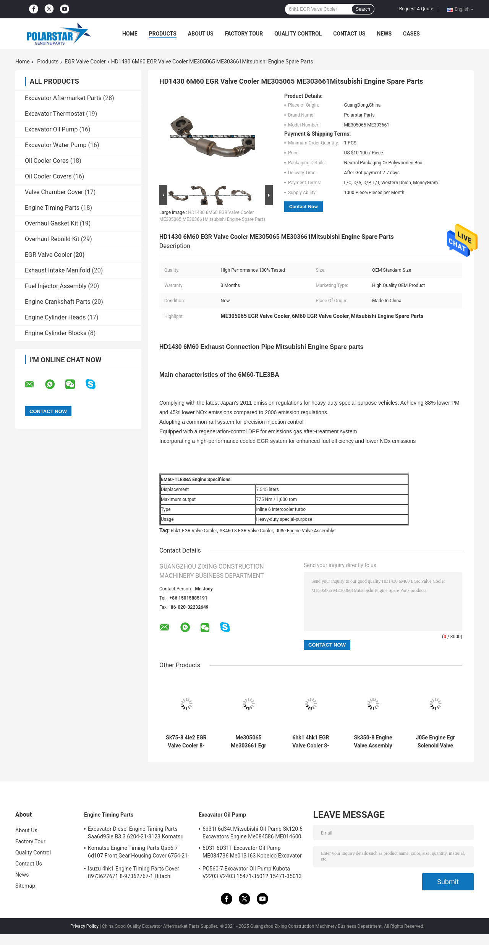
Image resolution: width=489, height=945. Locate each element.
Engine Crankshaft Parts (58, 301)
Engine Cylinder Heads (55, 317)
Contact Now (303, 206)
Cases (411, 34)
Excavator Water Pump (55, 145)
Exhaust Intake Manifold (57, 270)
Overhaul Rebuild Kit (52, 239)
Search (363, 9)
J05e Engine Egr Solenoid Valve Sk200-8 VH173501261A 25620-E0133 (435, 741)
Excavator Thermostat (54, 113)
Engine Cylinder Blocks (55, 333)
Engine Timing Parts (52, 207)
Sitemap (25, 886)
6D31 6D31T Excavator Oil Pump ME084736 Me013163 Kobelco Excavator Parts (252, 853)
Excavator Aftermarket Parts (63, 98)
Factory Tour (244, 34)
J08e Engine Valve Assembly (304, 530)
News (384, 34)
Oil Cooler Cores (47, 160)
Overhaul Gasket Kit (51, 223)
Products (162, 34)
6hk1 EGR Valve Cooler (194, 530)
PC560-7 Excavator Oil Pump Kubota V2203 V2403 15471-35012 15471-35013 (252, 872)
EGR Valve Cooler (85, 61)
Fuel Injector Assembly (55, 286)
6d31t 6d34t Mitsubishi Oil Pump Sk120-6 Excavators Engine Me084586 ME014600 (252, 833)
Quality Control (298, 34)
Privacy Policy (84, 926)
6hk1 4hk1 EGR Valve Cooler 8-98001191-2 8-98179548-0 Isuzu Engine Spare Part (311, 741)
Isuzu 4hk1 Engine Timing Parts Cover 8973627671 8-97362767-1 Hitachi (133, 872)
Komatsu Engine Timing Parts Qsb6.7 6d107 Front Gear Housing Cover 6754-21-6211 (138, 853)
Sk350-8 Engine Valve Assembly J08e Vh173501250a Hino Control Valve (373, 741)
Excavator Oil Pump (51, 129)
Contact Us (349, 34)
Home (130, 34)
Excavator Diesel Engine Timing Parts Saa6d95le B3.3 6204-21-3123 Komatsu (135, 833)
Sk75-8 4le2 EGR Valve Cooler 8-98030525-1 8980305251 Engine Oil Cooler (186, 741)
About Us (201, 34)
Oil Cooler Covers (48, 176)
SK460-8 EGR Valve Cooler (246, 530)
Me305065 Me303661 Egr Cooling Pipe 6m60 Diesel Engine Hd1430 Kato (249, 741)
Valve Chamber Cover (54, 192)
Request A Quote (416, 8)
